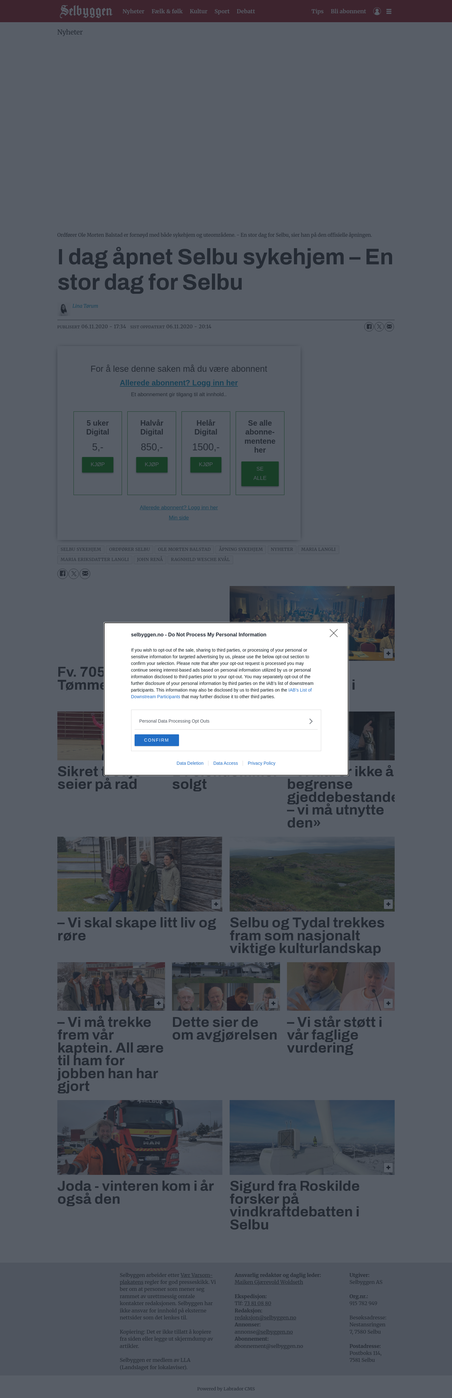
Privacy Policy (261, 763)
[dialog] (226, 699)
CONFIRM (164, 740)
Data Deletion (190, 763)
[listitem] (226, 721)
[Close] (336, 635)
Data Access (225, 763)
